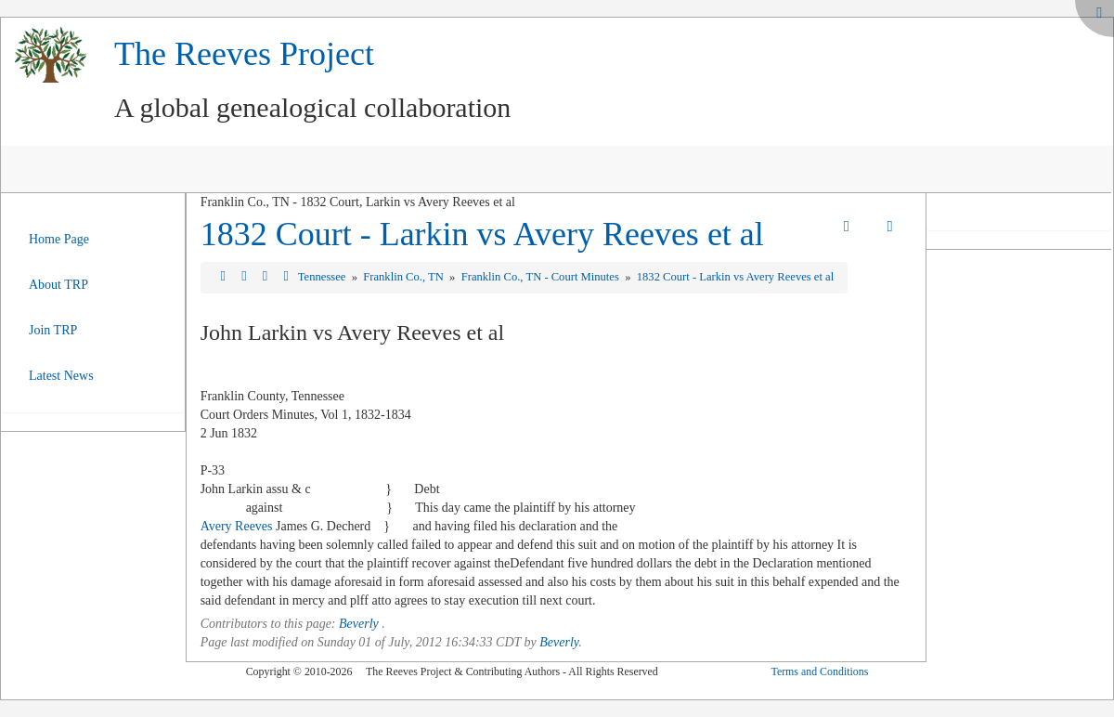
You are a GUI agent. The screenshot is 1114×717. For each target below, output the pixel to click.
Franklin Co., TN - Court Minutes (541, 276)
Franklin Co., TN (405, 276)
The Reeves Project (244, 53)
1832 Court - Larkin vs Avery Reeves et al (482, 234)
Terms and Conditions (819, 671)
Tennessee (323, 276)
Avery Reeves (237, 526)
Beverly (359, 624)
